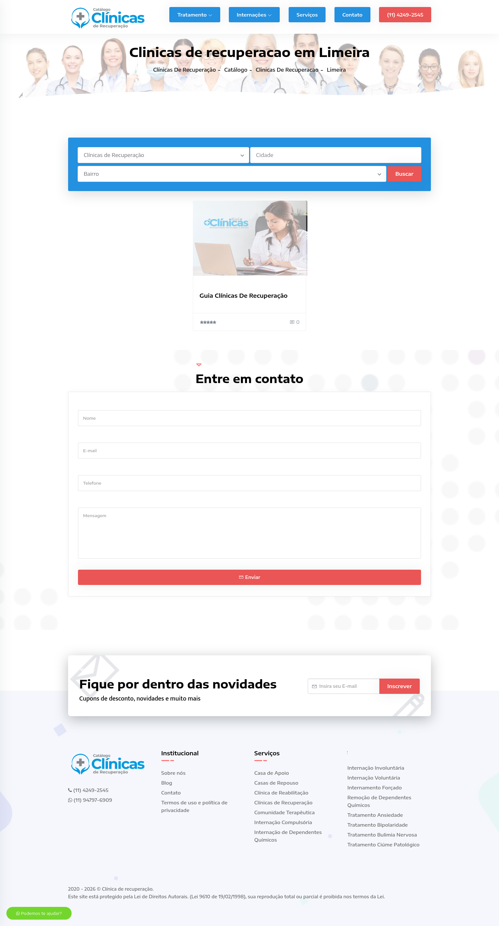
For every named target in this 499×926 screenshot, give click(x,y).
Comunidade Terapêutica (284, 812)
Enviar (249, 577)
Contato (352, 15)
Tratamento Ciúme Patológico (384, 844)
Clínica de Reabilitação (281, 792)
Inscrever (399, 686)
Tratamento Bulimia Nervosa (382, 834)
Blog (166, 783)
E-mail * (87, 436)
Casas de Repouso (276, 783)
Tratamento (194, 15)
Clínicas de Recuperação (283, 802)
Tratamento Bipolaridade (378, 825)
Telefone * (90, 469)
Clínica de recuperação (127, 889)
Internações (254, 15)
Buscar (404, 174)
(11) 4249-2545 (405, 15)
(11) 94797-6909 (90, 800)
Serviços (307, 15)
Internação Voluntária (374, 777)
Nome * (86, 404)
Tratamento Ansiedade (375, 815)
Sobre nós (173, 773)
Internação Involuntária (376, 768)
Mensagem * (92, 501)
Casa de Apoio (271, 773)
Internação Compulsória (283, 822)
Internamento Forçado (375, 787)
